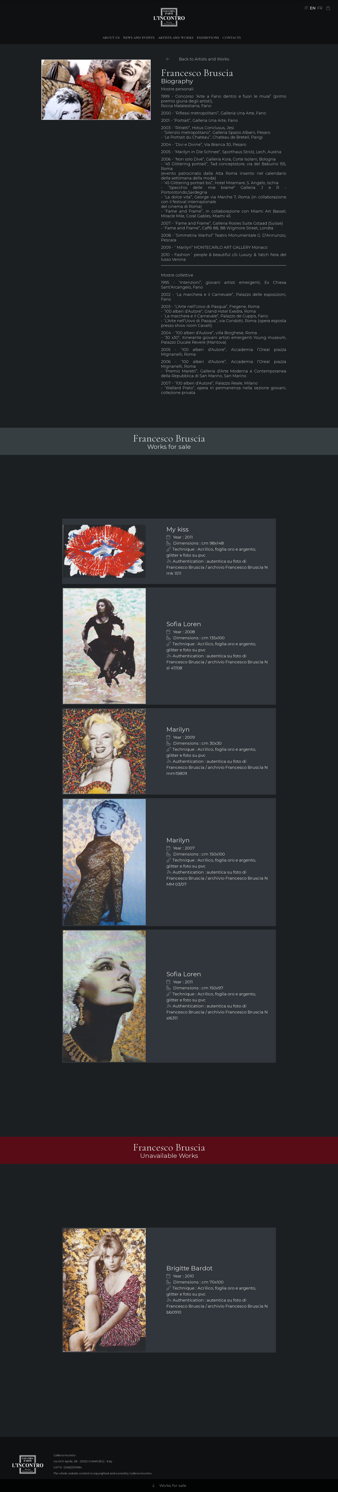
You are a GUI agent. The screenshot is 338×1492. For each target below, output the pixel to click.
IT (306, 8)
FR (319, 8)
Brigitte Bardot (189, 1268)
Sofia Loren (183, 624)
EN (313, 8)
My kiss (177, 529)
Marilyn (178, 729)
